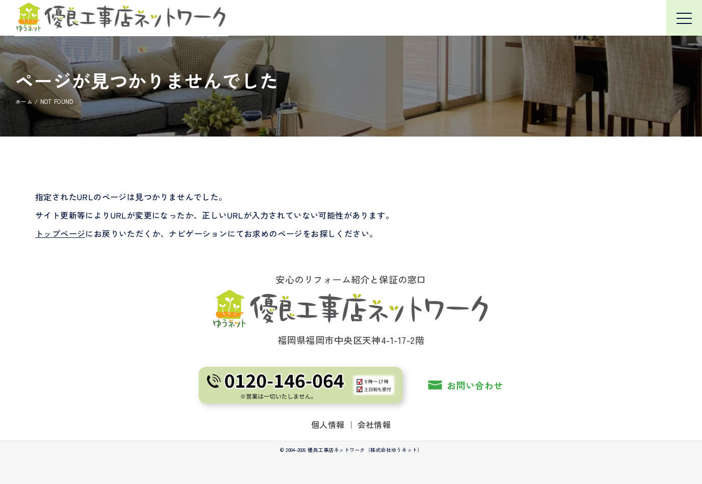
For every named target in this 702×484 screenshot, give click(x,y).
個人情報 (328, 424)
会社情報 (374, 424)
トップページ (60, 233)
